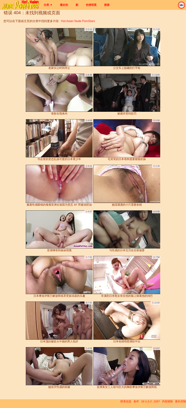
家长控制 (180, 401)
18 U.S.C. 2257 (150, 401)
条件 (136, 401)
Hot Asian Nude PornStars (78, 21)
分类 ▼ (48, 4)
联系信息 (125, 401)
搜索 (107, 4)
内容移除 (167, 401)
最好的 (64, 4)
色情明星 (91, 4)
